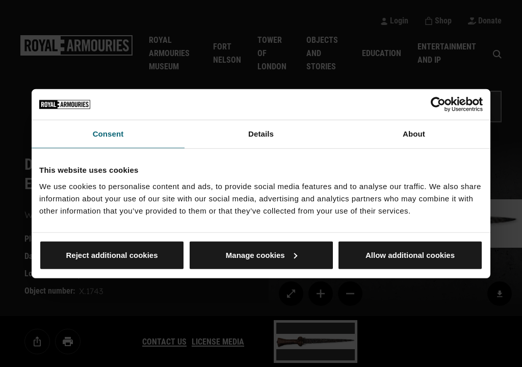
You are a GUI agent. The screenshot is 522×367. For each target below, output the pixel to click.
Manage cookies (261, 254)
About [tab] (414, 133)
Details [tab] (261, 133)
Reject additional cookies (112, 254)
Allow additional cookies (410, 254)
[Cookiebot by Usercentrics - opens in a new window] (438, 104)
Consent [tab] (108, 133)
